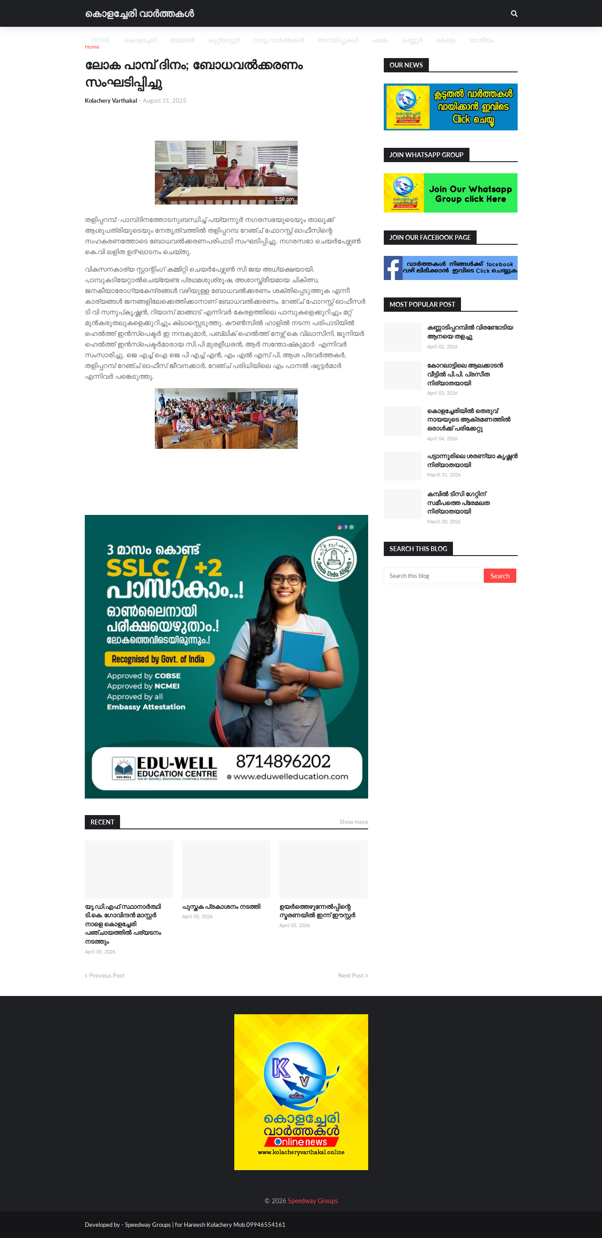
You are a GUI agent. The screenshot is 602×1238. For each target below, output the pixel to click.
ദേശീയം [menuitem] (482, 40)
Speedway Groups (313, 1201)
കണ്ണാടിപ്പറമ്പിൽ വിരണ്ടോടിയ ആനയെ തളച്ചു (470, 331)
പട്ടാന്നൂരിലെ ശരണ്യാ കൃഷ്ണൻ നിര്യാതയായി (472, 460)
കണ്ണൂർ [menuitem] (412, 40)
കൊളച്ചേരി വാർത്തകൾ (139, 13)
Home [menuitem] (101, 40)
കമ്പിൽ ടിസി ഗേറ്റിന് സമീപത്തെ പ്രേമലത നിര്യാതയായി (458, 502)
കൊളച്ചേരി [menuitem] (140, 40)
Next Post (351, 975)
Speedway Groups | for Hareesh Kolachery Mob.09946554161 (205, 1224)
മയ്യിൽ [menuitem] (182, 40)
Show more (354, 821)
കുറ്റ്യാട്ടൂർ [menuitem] (224, 40)
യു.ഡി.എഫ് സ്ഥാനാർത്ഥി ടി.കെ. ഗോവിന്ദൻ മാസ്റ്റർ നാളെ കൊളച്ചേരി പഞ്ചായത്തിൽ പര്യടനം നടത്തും (123, 924)
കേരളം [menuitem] (446, 40)
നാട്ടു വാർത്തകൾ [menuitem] (278, 40)
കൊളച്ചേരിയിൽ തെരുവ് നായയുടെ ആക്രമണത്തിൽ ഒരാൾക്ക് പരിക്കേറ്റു (469, 419)
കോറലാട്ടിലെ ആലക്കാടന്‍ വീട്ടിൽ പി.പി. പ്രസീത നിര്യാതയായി (465, 373)
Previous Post (107, 975)
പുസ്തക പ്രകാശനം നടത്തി (221, 906)
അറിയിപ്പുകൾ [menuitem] (337, 40)
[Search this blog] (434, 576)
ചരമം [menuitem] (380, 40)
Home (92, 46)
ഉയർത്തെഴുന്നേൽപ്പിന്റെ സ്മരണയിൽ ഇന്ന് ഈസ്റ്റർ (317, 911)
